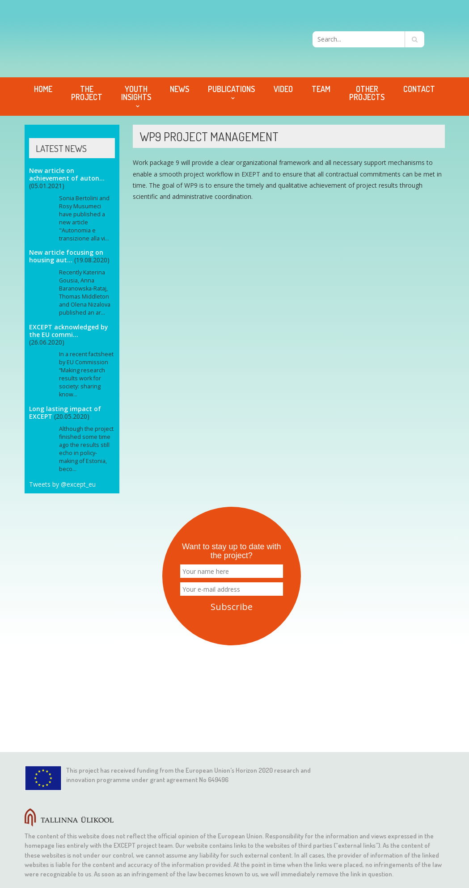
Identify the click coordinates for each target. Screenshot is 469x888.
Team (321, 89)
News (179, 89)
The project (86, 93)
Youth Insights (136, 93)
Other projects (366, 93)
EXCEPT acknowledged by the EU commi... (68, 331)
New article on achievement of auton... (67, 174)
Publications (231, 89)
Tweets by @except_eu (62, 484)
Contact (419, 89)
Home (43, 89)
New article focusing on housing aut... (66, 256)
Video (283, 89)
